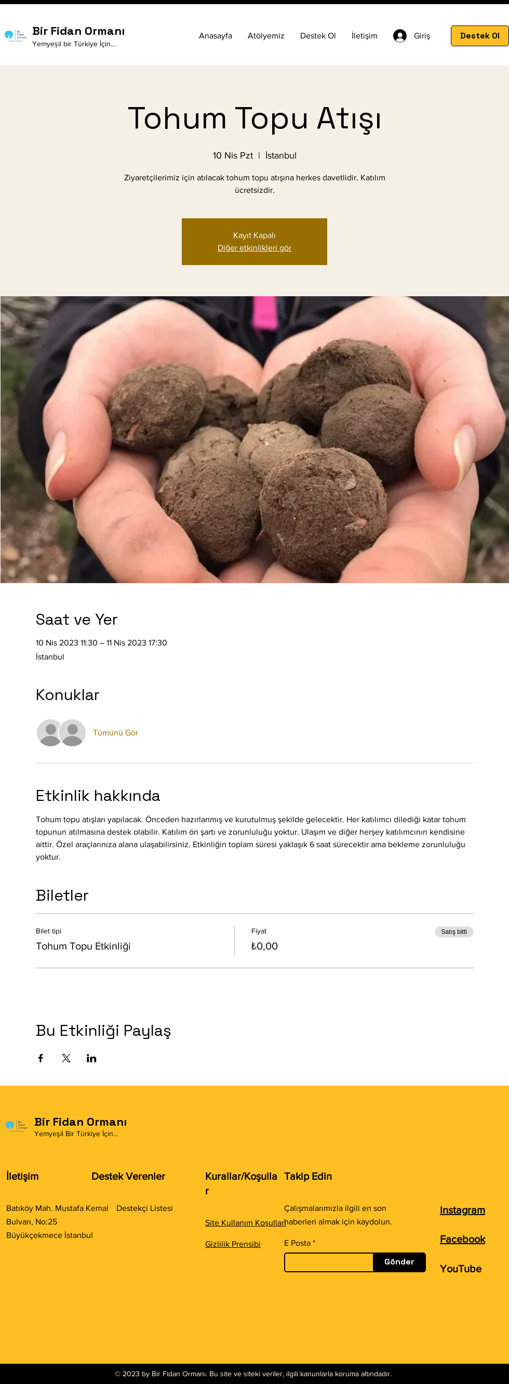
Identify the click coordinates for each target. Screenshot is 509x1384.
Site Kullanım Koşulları (245, 1222)
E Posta (297, 1243)
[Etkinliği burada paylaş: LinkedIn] (92, 1058)
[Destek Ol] (480, 35)
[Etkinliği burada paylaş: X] (66, 1058)
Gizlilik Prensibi (233, 1244)
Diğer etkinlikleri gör (254, 247)
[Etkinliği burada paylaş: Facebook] (41, 1058)
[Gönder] (399, 1262)
